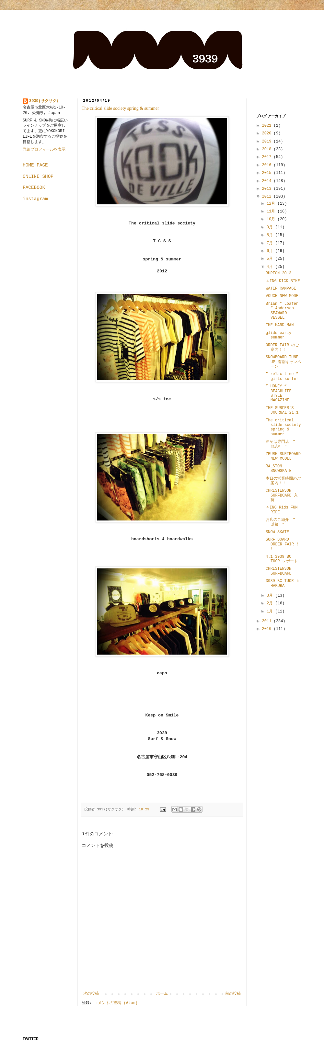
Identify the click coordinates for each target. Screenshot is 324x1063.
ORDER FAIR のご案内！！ (282, 347)
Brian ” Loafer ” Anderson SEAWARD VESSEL (282, 311)
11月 (272, 211)
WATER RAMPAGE (281, 288)
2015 (268, 173)
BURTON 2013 (278, 273)
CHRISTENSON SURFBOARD (279, 571)
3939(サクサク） (44, 101)
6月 (271, 251)
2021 (268, 125)
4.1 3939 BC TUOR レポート (282, 559)
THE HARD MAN (280, 325)
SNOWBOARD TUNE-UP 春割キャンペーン (283, 362)
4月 (271, 267)
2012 (268, 196)
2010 (268, 629)
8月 (271, 235)
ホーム (162, 993)
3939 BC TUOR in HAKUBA (283, 583)
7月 (271, 243)
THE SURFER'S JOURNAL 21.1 (282, 410)
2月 (271, 603)
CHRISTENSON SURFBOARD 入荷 (282, 495)
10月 (272, 219)
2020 (268, 133)
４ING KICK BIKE (283, 281)
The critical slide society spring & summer (120, 108)
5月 (271, 259)
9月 (271, 227)
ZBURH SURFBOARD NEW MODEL (283, 456)
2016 (268, 165)
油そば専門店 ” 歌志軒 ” (280, 444)
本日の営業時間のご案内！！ (283, 481)
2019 (268, 141)
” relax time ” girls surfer (284, 376)
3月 (271, 595)
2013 (268, 189)
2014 (268, 181)
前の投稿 (233, 993)
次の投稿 (91, 993)
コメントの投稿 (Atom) (115, 1003)
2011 (268, 621)
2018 (268, 149)
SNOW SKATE (277, 532)
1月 (271, 611)
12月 (272, 203)
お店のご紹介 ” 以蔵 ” (282, 522)
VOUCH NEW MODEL (283, 296)
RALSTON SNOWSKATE (279, 468)
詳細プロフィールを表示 (44, 149)
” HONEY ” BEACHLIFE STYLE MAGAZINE (279, 393)
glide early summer (278, 335)
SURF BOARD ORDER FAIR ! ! (282, 544)
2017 (268, 157)
